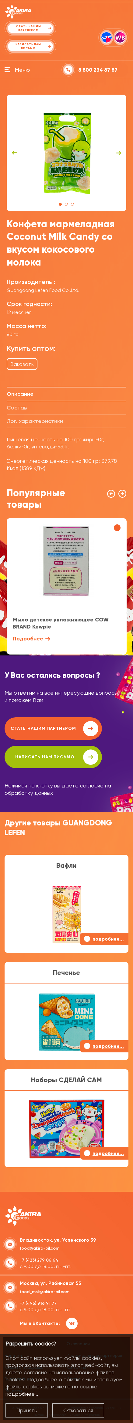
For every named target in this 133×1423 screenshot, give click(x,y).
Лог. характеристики (35, 421)
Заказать (22, 364)
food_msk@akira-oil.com (44, 1291)
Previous (14, 152)
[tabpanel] (66, 153)
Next (118, 152)
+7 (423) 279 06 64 (39, 1260)
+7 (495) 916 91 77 (38, 1303)
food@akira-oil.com (39, 1248)
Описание (20, 394)
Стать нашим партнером (54, 728)
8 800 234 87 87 (97, 70)
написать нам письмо (56, 757)
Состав (17, 407)
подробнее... (21, 1394)
